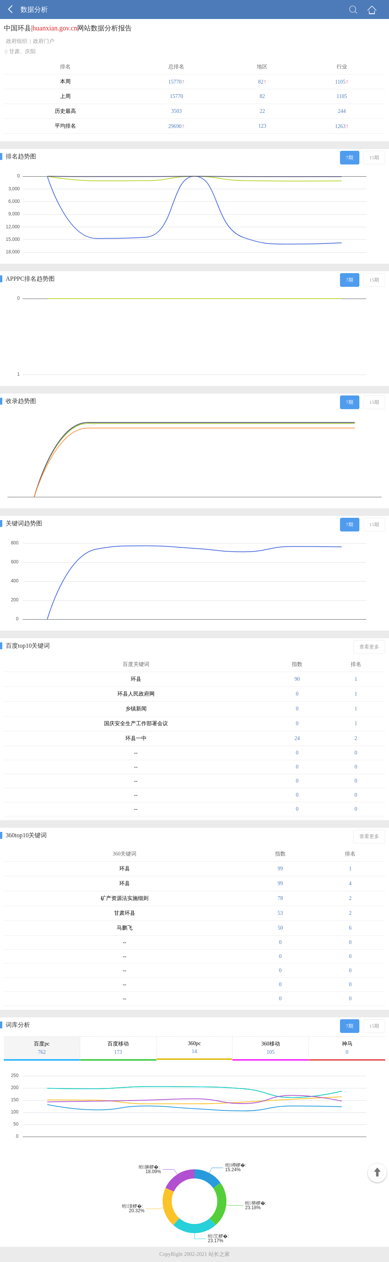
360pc (194, 1048)
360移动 (270, 1048)
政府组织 (16, 41)
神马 (347, 1048)
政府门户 (43, 41)
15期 (374, 157)
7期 (350, 157)
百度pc (42, 1048)
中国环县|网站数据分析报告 (68, 28)
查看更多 (369, 647)
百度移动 (118, 1048)
